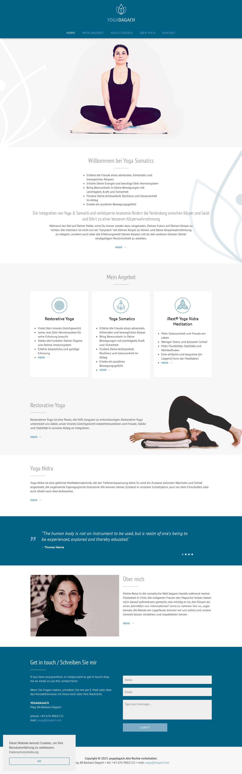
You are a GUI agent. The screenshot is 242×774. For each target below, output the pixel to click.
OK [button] (39, 761)
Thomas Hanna (182, 554)
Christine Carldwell (186, 554)
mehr (118, 247)
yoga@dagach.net (49, 720)
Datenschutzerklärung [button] (24, 752)
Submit (145, 727)
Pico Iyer (189, 554)
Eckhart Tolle (192, 554)
